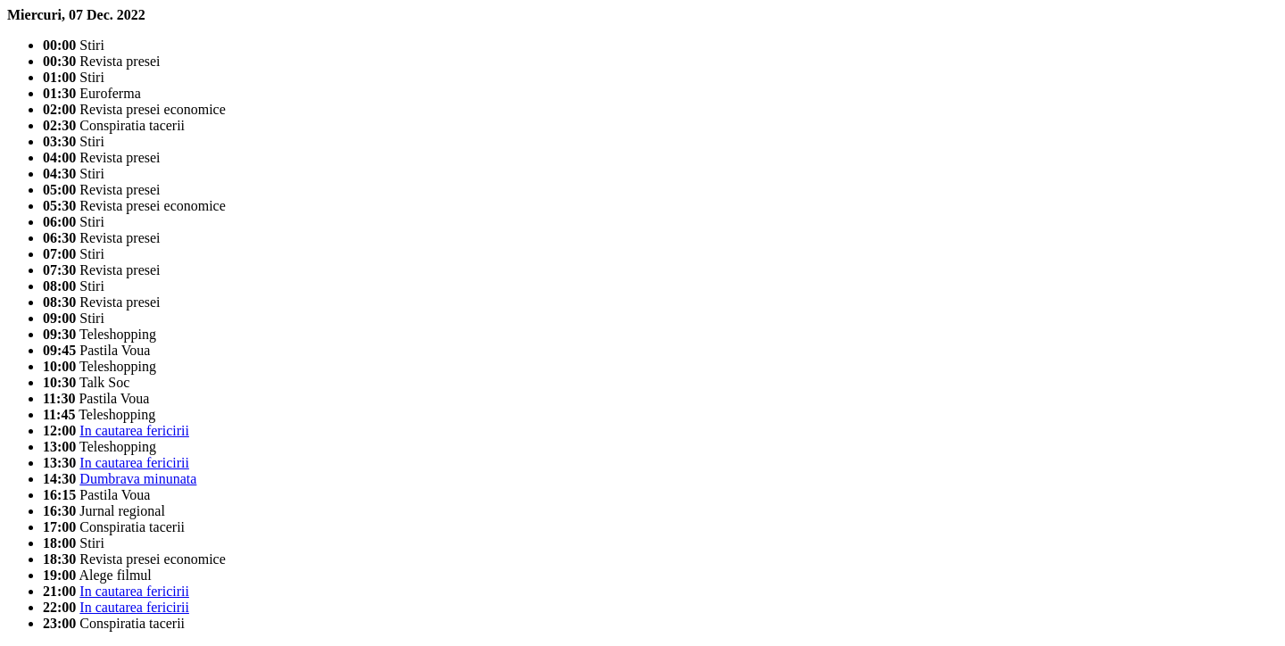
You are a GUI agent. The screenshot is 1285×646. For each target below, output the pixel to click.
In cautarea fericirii (134, 430)
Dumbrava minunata (137, 478)
